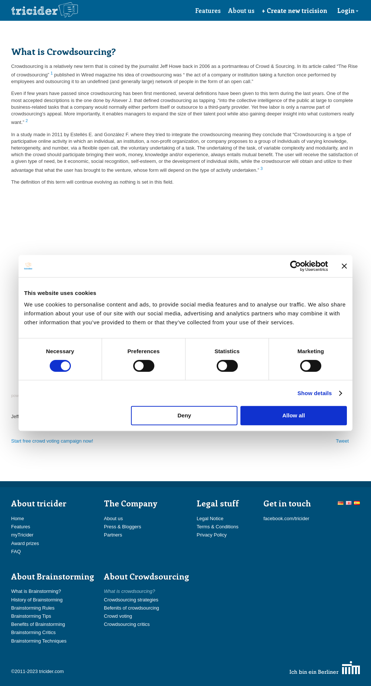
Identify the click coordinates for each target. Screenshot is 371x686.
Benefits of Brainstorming (38, 624)
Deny (184, 415)
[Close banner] (344, 266)
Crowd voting (118, 616)
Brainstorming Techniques (38, 641)
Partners (113, 535)
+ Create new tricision (294, 10)
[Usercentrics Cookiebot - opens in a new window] (295, 266)
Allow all (293, 415)
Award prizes (25, 543)
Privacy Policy (212, 535)
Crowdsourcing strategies (131, 600)
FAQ (16, 551)
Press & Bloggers (122, 526)
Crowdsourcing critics (127, 624)
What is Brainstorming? (36, 591)
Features (208, 10)
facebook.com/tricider (286, 518)
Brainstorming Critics (33, 632)
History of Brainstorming (37, 600)
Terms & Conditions (218, 526)
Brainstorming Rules (33, 608)
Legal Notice (210, 518)
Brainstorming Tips (31, 616)
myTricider (22, 535)
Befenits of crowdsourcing (131, 608)
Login (348, 10)
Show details (315, 393)
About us (241, 10)
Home (17, 518)
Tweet (342, 441)
